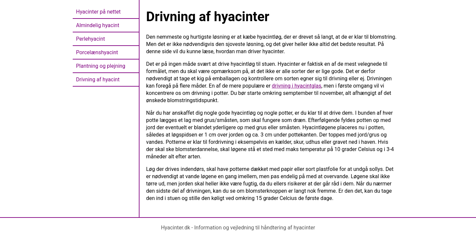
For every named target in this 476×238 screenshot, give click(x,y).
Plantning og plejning (100, 66)
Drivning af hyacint (98, 79)
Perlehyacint (90, 39)
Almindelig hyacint (97, 25)
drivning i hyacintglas (296, 86)
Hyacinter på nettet (98, 12)
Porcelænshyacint (97, 52)
